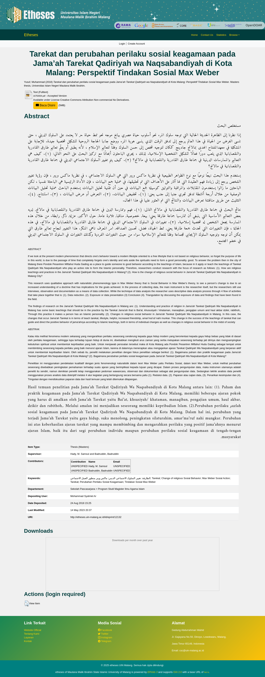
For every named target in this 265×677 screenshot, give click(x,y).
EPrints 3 (153, 672)
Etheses (31, 35)
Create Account (136, 43)
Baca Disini (45, 105)
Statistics (221, 34)
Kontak (28, 641)
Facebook (105, 630)
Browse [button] (233, 34)
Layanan (29, 637)
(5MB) (49, 105)
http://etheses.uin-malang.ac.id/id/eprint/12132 (96, 517)
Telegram (104, 641)
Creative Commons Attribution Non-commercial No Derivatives (94, 99)
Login (122, 43)
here (206, 672)
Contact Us (207, 34)
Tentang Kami (31, 633)
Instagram (105, 637)
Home (194, 34)
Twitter (103, 633)
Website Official (32, 630)
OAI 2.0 (177, 672)
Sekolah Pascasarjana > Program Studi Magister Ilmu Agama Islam (107, 488)
